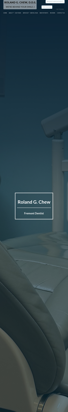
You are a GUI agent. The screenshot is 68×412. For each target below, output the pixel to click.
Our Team (18, 13)
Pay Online (47, 7)
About (11, 13)
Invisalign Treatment (27, 20)
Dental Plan (34, 13)
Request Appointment (55, 1)
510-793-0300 (60, 9)
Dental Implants (27, 30)
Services (25, 13)
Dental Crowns (27, 28)
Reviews (52, 13)
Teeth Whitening (27, 26)
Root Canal (26, 34)
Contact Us (60, 13)
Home (5, 13)
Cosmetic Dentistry (27, 22)
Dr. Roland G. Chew (12, 18)
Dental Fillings (27, 32)
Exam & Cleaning (27, 24)
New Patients (44, 13)
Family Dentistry (27, 18)
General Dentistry (27, 16)
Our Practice (12, 16)
